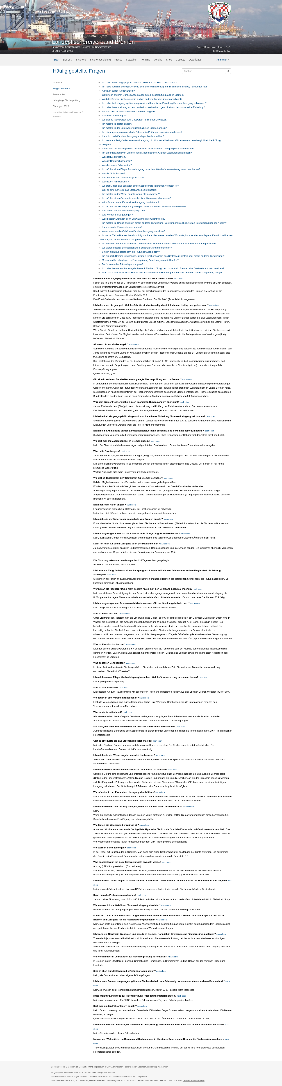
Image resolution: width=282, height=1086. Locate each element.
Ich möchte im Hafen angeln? (117, 123)
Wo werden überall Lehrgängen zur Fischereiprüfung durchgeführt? (137, 247)
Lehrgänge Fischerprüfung (66, 100)
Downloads (195, 59)
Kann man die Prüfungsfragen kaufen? (122, 227)
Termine (145, 59)
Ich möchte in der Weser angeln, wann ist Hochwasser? (131, 194)
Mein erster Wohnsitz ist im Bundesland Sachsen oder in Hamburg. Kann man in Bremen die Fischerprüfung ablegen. (163, 272)
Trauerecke (59, 94)
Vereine (158, 59)
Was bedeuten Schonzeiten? (117, 165)
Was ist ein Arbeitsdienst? (115, 181)
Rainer (75, 112)
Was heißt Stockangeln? (114, 115)
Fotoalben (131, 59)
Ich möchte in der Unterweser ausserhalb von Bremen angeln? (134, 128)
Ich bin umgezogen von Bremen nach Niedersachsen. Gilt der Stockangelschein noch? (147, 152)
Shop (169, 59)
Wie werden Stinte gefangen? (117, 214)
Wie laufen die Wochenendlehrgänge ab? (123, 210)
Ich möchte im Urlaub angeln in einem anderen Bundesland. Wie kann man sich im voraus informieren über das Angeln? (164, 223)
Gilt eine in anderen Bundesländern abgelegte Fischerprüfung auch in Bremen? (143, 95)
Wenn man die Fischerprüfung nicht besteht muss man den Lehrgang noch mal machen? (148, 148)
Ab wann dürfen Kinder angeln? (118, 90)
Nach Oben (163, 1067)
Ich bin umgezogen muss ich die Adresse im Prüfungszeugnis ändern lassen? (142, 132)
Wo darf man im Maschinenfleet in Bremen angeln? (128, 111)
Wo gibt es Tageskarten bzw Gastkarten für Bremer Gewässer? (134, 119)
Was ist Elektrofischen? (114, 157)
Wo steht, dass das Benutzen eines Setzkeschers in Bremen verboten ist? (140, 185)
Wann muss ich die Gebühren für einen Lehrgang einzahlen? (133, 231)
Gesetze (180, 59)
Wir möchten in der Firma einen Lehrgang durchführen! (130, 202)
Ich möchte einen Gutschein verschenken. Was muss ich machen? (136, 198)
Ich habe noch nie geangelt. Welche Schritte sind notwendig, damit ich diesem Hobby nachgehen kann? (155, 86)
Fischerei (81, 59)
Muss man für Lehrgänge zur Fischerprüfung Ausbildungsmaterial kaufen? (140, 260)
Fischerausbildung (100, 59)
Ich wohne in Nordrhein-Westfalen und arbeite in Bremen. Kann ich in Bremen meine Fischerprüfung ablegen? (159, 243)
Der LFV (67, 59)
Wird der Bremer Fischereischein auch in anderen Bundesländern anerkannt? (142, 99)
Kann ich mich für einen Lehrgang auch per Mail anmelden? (133, 136)
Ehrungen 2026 (61, 106)
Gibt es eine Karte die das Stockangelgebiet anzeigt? (129, 190)
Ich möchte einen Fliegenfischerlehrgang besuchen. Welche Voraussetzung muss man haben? (151, 169)
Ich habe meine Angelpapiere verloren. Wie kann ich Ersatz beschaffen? (139, 82)
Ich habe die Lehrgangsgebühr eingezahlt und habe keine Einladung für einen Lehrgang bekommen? (154, 103)
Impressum (99, 1067)
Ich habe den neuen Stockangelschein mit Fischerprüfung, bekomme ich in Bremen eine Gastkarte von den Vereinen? (163, 268)
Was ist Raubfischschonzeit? (117, 161)
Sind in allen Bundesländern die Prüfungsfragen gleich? (131, 251)
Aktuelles (57, 82)
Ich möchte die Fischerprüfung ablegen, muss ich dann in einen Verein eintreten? (144, 206)
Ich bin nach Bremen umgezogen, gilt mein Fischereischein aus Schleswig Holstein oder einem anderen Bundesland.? (163, 256)
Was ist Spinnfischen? (113, 173)
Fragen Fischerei (61, 88)
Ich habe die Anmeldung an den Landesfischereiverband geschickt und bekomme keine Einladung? (153, 107)
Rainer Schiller (130, 1067)
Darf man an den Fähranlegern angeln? (122, 264)
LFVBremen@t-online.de (193, 1080)
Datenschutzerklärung (147, 1067)
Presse (118, 59)
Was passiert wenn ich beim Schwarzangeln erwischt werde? (133, 218)
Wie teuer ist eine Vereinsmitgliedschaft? (123, 177)
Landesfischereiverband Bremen (93, 42)
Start (56, 59)
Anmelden (222, 59)
